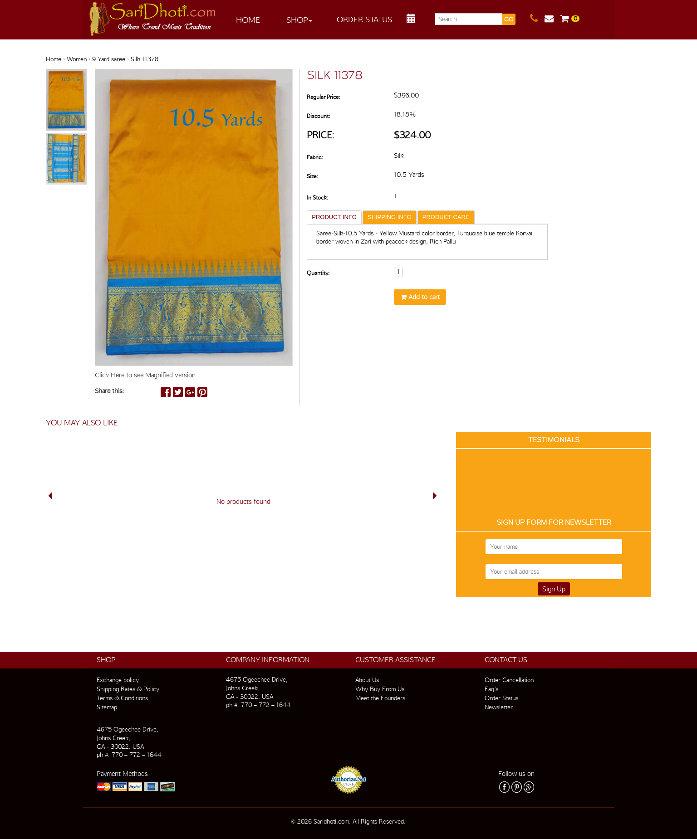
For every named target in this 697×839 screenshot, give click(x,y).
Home (248, 19)
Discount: (318, 115)
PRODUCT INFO (334, 217)
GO (508, 19)
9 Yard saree (108, 59)
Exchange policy (118, 679)
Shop (299, 19)
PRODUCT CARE (446, 217)
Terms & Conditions (122, 698)
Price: (320, 135)
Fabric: (315, 157)
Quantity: (318, 272)
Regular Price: (323, 96)
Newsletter (499, 707)
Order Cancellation (509, 679)
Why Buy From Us (379, 689)
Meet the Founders (380, 698)
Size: (312, 176)
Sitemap (107, 707)
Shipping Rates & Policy (128, 689)
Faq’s (491, 689)
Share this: (109, 391)
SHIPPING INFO (390, 217)
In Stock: (317, 197)
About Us (367, 679)
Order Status (364, 19)
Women (77, 59)
